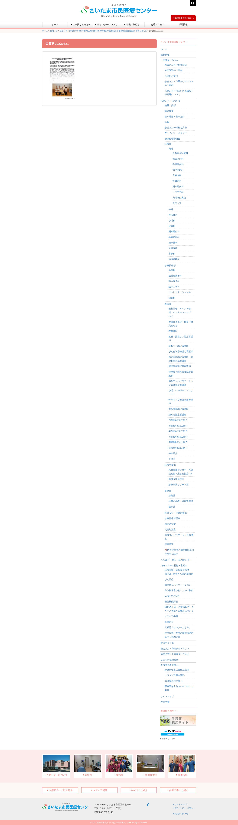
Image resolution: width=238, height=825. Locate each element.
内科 (171, 148)
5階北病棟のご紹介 (178, 448)
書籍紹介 (169, 622)
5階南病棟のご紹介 (178, 442)
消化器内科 (178, 170)
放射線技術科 (175, 275)
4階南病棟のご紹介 (178, 431)
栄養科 (172, 297)
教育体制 (173, 331)
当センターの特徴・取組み (174, 565)
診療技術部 (170, 265)
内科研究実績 (179, 197)
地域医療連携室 (176, 479)
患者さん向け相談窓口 (176, 65)
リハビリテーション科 (180, 292)
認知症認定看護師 (177, 414)
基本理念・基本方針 (175, 116)
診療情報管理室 (172, 518)
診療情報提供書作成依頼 (177, 669)
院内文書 (165, 702)
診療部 (168, 144)
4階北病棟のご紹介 (178, 436)
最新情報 (165, 54)
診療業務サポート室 (179, 484)
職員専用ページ (182, 813)
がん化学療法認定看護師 (181, 351)
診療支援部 (170, 465)
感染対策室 (170, 524)
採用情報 (183, 24)
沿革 (167, 122)
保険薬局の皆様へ (173, 681)
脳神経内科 (178, 186)
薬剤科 (172, 270)
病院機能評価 (171, 601)
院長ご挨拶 (170, 105)
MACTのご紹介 (172, 596)
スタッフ (177, 203)
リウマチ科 (178, 192)
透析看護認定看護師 (179, 409)
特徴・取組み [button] (132, 24)
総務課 (172, 495)
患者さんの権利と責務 (176, 127)
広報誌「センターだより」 (178, 627)
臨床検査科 (174, 281)
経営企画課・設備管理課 (181, 501)
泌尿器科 (173, 242)
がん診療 (169, 579)
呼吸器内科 (178, 164)
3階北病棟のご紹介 (178, 425)
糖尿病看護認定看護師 (180, 366)
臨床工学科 (174, 286)
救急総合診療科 (180, 153)
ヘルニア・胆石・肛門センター (176, 560)
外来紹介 (173, 453)
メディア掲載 (171, 616)
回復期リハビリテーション (178, 585)
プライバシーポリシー (176, 133)
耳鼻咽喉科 (174, 237)
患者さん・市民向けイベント (175, 648)
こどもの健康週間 (169, 659)
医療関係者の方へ (184, 18)
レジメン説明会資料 (175, 675)
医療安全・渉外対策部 (176, 513)
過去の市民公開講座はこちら (175, 654)
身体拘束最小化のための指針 (179, 590)
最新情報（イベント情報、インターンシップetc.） (180, 312)
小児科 (172, 220)
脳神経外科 (174, 231)
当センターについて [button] (106, 24)
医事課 (172, 506)
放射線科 (173, 248)
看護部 (168, 304)
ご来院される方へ (169, 60)
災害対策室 (170, 529)
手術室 (172, 458)
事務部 (168, 491)
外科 (171, 209)
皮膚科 (172, 226)
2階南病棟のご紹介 (178, 420)
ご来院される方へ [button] (81, 24)
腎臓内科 (177, 181)
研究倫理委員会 (172, 138)
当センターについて (171, 101)
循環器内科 (178, 159)
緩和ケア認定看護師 (179, 346)
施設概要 (169, 111)
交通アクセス (157, 24)
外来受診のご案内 (173, 70)
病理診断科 (174, 259)
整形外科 (173, 215)
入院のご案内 (171, 76)
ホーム (55, 24)
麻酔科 (172, 253)
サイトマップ (167, 696)
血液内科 (177, 175)
